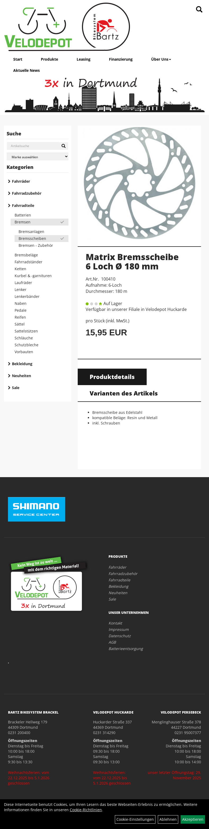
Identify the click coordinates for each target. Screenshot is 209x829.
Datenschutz (119, 635)
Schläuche (24, 337)
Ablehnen (168, 819)
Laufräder (23, 282)
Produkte (49, 59)
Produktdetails (112, 377)
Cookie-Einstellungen (135, 819)
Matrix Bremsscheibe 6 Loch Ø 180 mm (132, 261)
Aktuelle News (26, 70)
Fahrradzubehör (26, 193)
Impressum (118, 629)
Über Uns (161, 59)
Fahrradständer (28, 261)
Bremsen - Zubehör (36, 245)
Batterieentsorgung (125, 648)
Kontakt (115, 623)
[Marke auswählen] (37, 156)
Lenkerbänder (27, 296)
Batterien (23, 215)
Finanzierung (121, 59)
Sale (15, 387)
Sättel (20, 324)
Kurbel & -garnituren (33, 275)
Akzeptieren (192, 819)
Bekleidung (22, 363)
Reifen (20, 317)
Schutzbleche (26, 344)
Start (17, 59)
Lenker (21, 289)
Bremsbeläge (26, 254)
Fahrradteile (23, 205)
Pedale (21, 310)
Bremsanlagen (31, 231)
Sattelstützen (26, 331)
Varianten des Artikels (124, 393)
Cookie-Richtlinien (86, 809)
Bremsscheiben (32, 238)
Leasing (83, 59)
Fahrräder (21, 181)
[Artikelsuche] (199, 9)
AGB (112, 642)
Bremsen (23, 221)
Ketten (20, 268)
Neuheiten (21, 375)
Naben (21, 303)
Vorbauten (24, 351)
